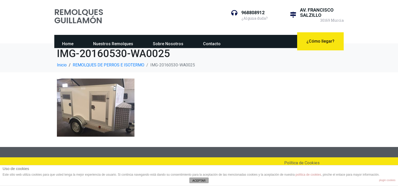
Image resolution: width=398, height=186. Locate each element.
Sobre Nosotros (168, 43)
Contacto (212, 43)
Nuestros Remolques (113, 43)
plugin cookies (387, 180)
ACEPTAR (199, 180)
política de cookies (308, 174)
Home (67, 43)
